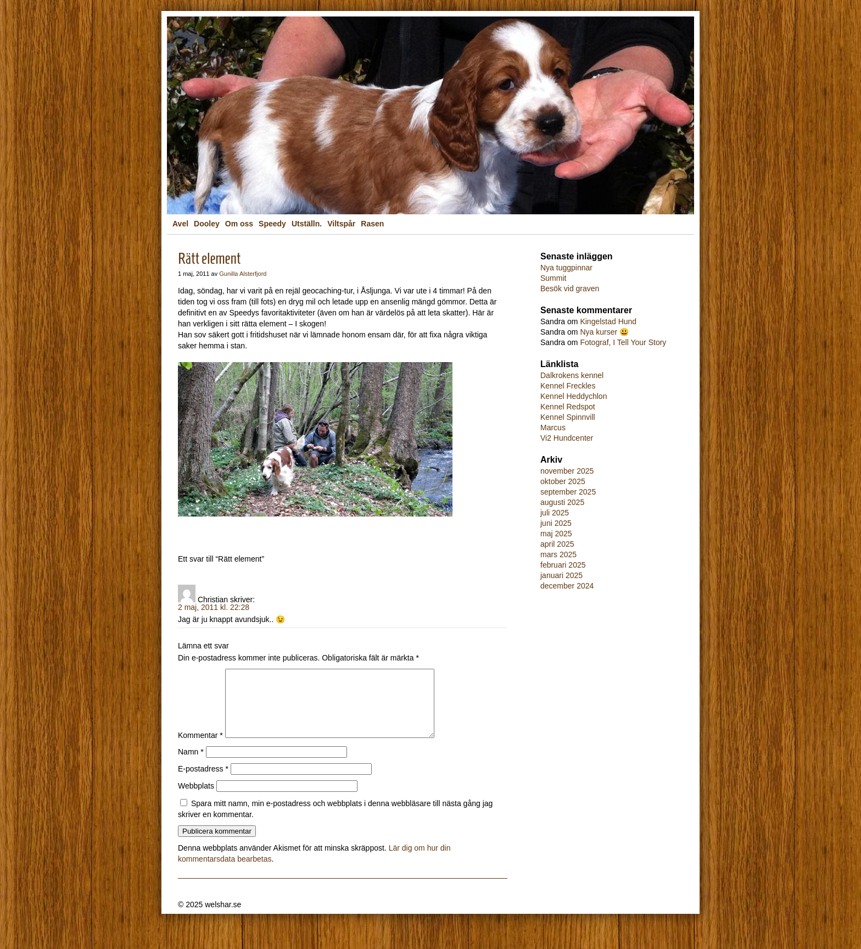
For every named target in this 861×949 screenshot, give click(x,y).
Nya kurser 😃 (604, 332)
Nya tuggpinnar (566, 267)
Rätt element (209, 258)
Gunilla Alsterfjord (242, 273)
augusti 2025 (562, 502)
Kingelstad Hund (608, 321)
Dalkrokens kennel (571, 375)
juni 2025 (556, 523)
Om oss (239, 223)
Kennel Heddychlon (573, 396)
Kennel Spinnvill (567, 417)
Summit (553, 278)
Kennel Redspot (567, 406)
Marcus (553, 427)
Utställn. (307, 223)
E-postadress (203, 782)
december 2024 (567, 585)
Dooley (207, 223)
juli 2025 (554, 512)
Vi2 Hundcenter (566, 438)
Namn (191, 765)
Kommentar (200, 748)
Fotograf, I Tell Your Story (623, 342)
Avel (180, 223)
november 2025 (567, 471)
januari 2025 (561, 575)
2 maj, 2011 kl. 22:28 (213, 607)
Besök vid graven (569, 288)
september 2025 (568, 491)
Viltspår (341, 223)
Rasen (372, 223)
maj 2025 (556, 533)
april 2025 (557, 544)
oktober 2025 (562, 481)
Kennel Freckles (567, 385)
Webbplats (196, 799)
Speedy (272, 223)
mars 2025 (558, 554)
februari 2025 (563, 564)
